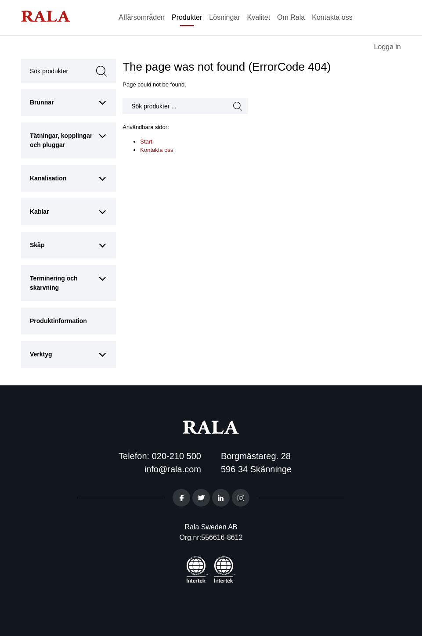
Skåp (37, 244)
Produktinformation (58, 320)
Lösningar (224, 17)
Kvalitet (258, 17)
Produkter (187, 17)
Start (146, 141)
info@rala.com (172, 469)
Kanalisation (48, 178)
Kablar (39, 211)
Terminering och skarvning (54, 283)
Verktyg (41, 354)
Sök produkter (56, 71)
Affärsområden (142, 17)
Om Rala (291, 17)
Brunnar (42, 102)
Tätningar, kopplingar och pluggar (61, 140)
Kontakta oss (332, 17)
